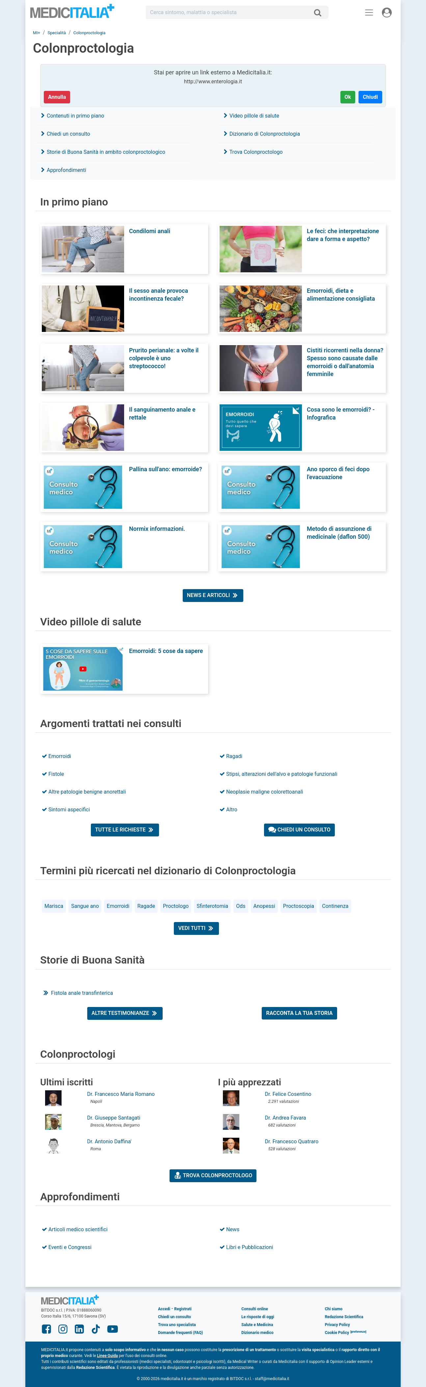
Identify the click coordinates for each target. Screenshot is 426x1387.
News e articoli (213, 595)
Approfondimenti (63, 170)
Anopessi (264, 906)
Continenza (335, 906)
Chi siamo (334, 1309)
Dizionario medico (257, 1332)
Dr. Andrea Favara (285, 1118)
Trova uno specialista (177, 1324)
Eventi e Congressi (67, 1247)
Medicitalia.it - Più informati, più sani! (72, 13)
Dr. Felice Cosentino (288, 1094)
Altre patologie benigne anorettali (84, 792)
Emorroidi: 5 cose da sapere (166, 650)
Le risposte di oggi (257, 1317)
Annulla (57, 97)
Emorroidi (56, 756)
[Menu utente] (387, 12)
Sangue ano (85, 906)
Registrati (182, 1309)
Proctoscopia (298, 906)
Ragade (146, 906)
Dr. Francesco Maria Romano (121, 1094)
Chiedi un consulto (65, 134)
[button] (358, 1332)
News (229, 1229)
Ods (240, 906)
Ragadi (231, 756)
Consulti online (254, 1309)
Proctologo (176, 906)
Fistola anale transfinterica (77, 993)
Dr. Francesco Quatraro (292, 1141)
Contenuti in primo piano (72, 116)
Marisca (53, 906)
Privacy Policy (337, 1324)
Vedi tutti (196, 928)
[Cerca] (320, 12)
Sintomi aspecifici (66, 809)
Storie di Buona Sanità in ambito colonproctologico (102, 152)
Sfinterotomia (212, 906)
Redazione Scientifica (344, 1317)
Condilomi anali (149, 231)
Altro (228, 809)
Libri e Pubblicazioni (246, 1247)
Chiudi (370, 97)
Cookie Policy (337, 1332)
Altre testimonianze (125, 1013)
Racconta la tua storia (299, 1013)
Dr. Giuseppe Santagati (114, 1118)
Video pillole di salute (251, 116)
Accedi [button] (164, 1309)
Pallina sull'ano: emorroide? (165, 469)
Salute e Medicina (257, 1324)
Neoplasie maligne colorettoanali (261, 792)
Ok (348, 97)
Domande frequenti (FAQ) (180, 1332)
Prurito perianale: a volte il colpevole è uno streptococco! (164, 358)
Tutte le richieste (125, 829)
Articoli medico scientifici (75, 1229)
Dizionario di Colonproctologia (261, 134)
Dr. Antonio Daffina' (109, 1141)
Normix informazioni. (157, 528)
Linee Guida (107, 1355)
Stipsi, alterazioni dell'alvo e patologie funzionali (278, 774)
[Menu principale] (369, 12)
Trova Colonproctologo (253, 152)
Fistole (53, 774)
